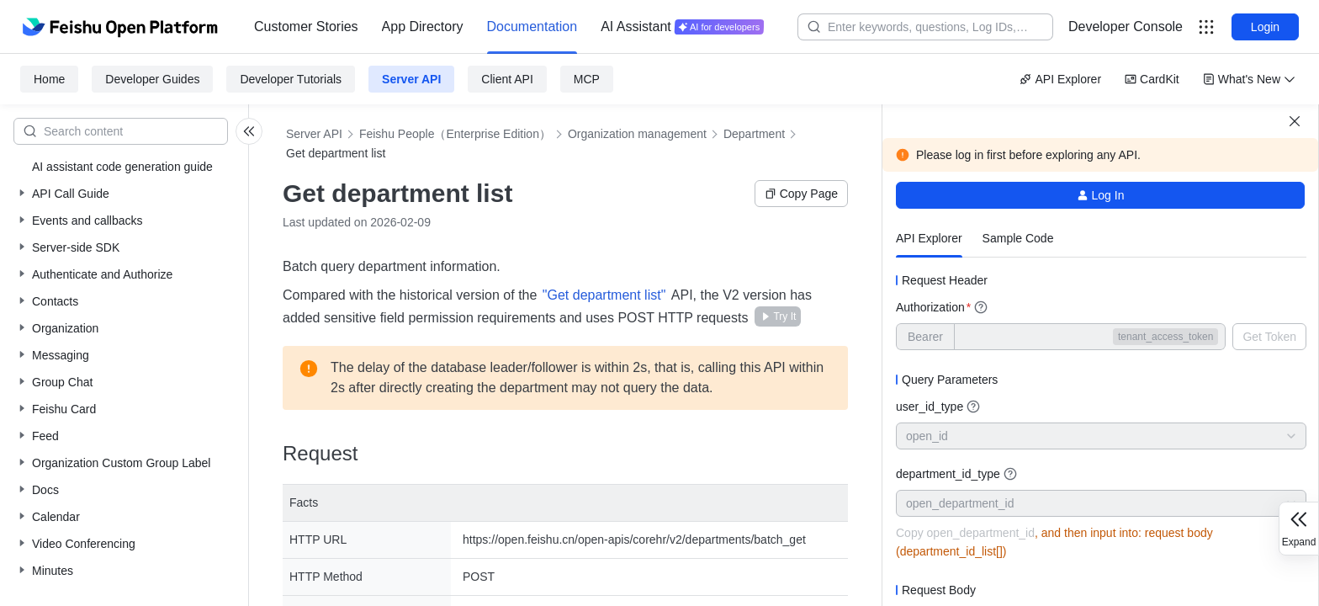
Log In (1101, 195)
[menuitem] (306, 27)
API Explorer (1060, 79)
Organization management (637, 134)
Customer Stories (306, 26)
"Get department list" (606, 295)
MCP (587, 79)
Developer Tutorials (291, 79)
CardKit (1152, 79)
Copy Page (801, 193)
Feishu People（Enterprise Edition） (455, 134)
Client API (506, 79)
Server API (411, 79)
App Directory (423, 26)
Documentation (532, 26)
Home (49, 79)
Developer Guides (152, 79)
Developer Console (1125, 26)
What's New (1249, 79)
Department (754, 134)
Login (1265, 27)
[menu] (509, 27)
